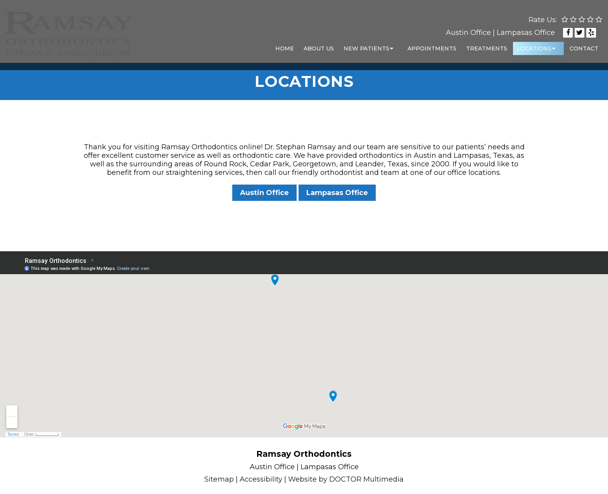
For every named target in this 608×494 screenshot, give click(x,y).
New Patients (366, 44)
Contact (584, 44)
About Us (319, 44)
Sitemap (219, 479)
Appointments (432, 44)
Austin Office (468, 28)
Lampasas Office (526, 28)
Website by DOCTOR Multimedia (346, 479)
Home (284, 44)
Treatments (486, 44)
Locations (534, 44)
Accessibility (261, 479)
